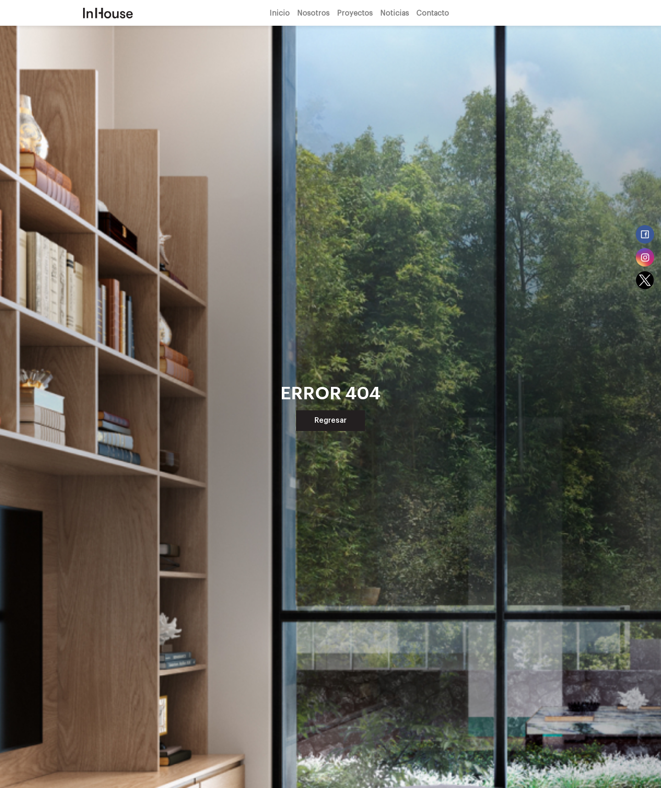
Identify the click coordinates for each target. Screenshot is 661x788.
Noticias (394, 12)
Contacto (432, 12)
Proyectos (355, 12)
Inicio (279, 12)
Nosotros (313, 12)
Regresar (330, 420)
